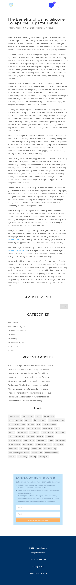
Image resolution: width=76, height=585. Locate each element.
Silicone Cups (13, 338)
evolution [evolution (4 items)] (30, 436)
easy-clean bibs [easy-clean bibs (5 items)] (47, 432)
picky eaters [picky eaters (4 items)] (41, 440)
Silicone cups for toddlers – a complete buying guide (29, 381)
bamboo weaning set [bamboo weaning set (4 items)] (56, 420)
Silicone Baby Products (45, 28)
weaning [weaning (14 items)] (33, 457)
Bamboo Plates (14, 322)
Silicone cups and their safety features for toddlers (28, 397)
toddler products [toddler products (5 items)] (51, 453)
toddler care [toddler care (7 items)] (36, 449)
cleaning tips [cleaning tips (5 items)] (22, 432)
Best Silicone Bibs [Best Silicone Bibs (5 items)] (49, 424)
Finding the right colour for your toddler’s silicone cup (29, 393)
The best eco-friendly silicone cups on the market (28, 385)
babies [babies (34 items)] (38, 416)
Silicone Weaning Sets (16, 342)
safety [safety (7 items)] (51, 440)
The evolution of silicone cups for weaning (25, 401)
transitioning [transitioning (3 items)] (22, 457)
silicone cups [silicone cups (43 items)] (27, 444)
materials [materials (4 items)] (49, 436)
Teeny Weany (15, 28)
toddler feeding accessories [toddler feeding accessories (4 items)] (19, 453)
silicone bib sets (14, 239)
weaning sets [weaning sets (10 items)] (43, 457)
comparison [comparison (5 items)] (34, 432)
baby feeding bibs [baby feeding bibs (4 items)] (15, 420)
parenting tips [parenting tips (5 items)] (29, 440)
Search (64, 306)
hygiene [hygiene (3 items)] (40, 436)
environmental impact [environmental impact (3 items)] (16, 436)
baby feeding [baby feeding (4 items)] (49, 416)
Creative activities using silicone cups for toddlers (28, 373)
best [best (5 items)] (38, 424)
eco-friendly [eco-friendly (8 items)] (60, 432)
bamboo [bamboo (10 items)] (28, 420)
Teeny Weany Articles (38, 573)
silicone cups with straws (18, 250)
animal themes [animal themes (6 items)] (28, 416)
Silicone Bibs (13, 334)
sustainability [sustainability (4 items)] (24, 449)
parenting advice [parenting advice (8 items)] (15, 440)
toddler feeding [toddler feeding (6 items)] (50, 449)
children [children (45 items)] (11, 432)
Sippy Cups (12, 350)
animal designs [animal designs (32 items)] (14, 416)
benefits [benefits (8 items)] (31, 424)
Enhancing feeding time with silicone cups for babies (29, 377)
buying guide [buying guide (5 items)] (47, 428)
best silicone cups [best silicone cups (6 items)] (33, 428)
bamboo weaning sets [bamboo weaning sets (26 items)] (17, 424)
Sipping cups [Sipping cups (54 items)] (58, 444)
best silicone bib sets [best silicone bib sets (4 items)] (16, 428)
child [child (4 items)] (57, 428)
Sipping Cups (13, 346)
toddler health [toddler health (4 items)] (37, 453)
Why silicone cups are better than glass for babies (28, 389)
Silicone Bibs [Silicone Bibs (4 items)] (60, 440)
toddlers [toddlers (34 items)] (12, 457)
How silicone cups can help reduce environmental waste (30, 365)
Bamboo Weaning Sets (17, 326)
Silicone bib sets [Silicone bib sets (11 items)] (14, 444)
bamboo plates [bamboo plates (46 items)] (39, 420)
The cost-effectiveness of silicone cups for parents (28, 369)
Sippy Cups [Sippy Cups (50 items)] (13, 449)
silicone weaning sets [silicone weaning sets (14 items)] (43, 444)
